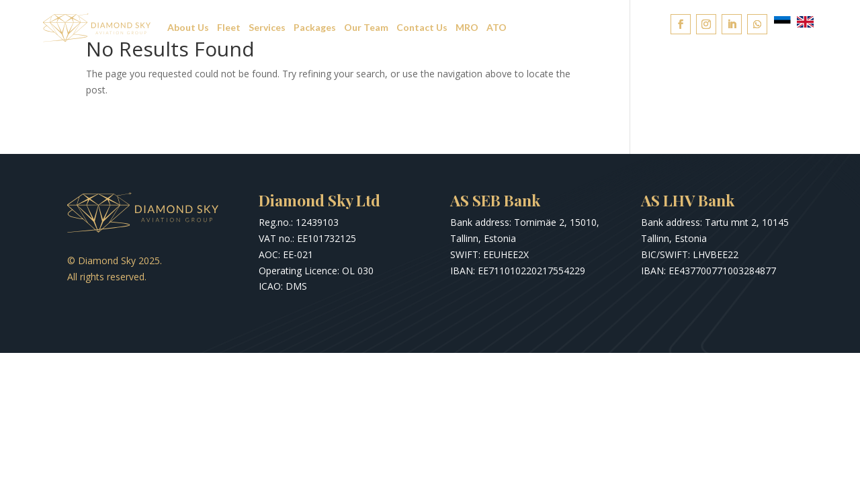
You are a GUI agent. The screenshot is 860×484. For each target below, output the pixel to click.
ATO (496, 27)
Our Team (366, 27)
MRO (467, 27)
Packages (315, 27)
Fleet (229, 27)
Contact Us (421, 27)
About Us (188, 27)
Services (267, 27)
